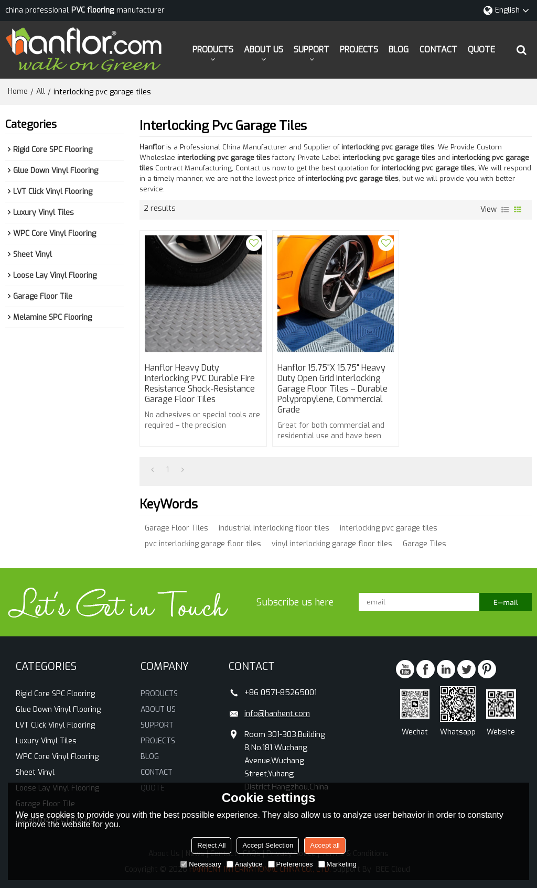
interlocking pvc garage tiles (388, 528)
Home (18, 91)
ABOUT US (263, 49)
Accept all (324, 845)
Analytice (245, 864)
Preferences (290, 864)
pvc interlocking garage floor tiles (203, 544)
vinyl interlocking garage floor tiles (332, 544)
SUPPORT (311, 49)
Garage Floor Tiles (176, 528)
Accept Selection (267, 845)
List (505, 209)
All (40, 91)
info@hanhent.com (277, 713)
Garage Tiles (424, 544)
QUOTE (481, 49)
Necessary (200, 864)
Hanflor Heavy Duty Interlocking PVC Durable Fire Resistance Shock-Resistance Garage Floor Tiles (200, 384)
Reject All (211, 845)
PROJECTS (359, 49)
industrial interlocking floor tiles (274, 528)
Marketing (337, 864)
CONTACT (438, 49)
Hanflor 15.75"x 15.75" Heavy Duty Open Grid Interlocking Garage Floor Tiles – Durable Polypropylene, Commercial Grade (332, 389)
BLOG (399, 49)
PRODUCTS (212, 49)
